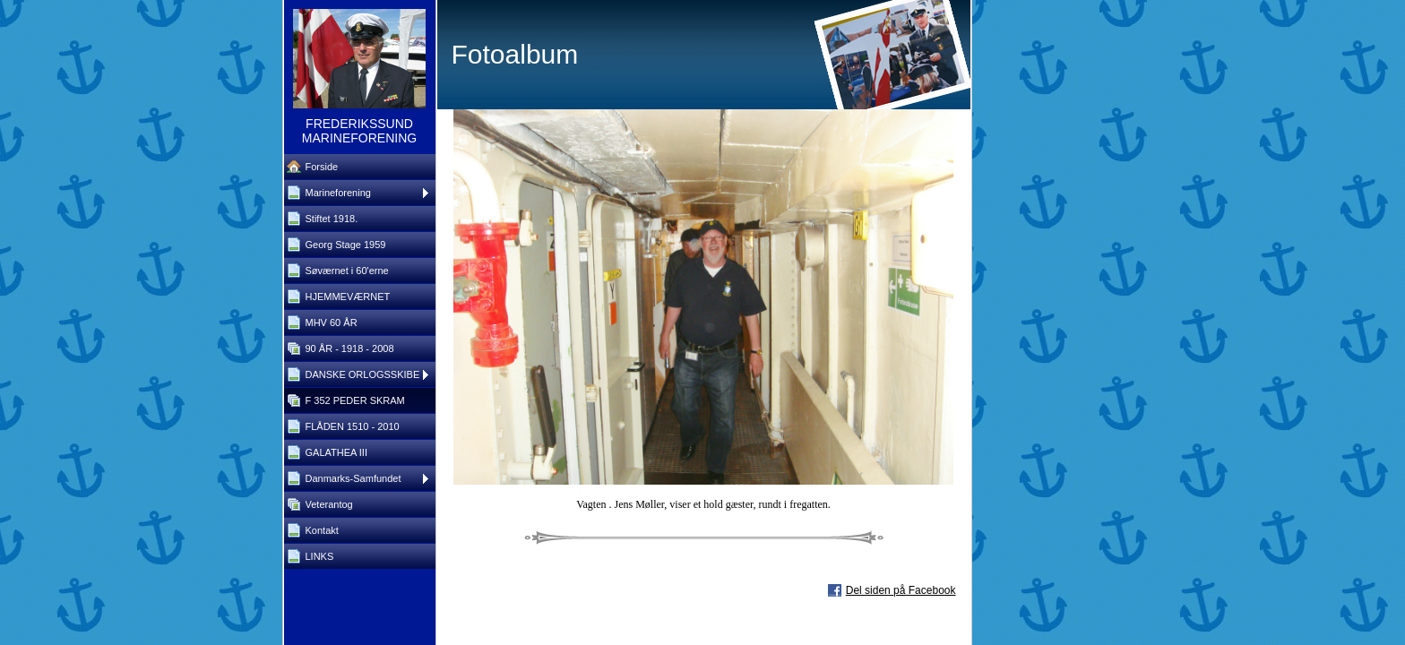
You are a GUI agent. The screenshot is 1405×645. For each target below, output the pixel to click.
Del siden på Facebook (901, 590)
